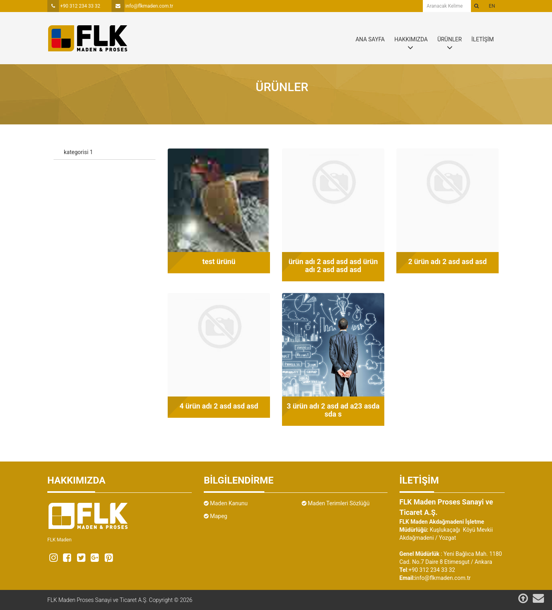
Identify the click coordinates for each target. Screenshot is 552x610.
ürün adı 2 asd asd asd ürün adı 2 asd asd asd (333, 266)
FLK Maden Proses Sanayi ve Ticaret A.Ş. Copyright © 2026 (120, 600)
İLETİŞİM (482, 39)
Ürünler (282, 87)
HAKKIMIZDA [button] (411, 39)
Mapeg (215, 516)
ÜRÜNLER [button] (449, 39)
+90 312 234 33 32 (73, 6)
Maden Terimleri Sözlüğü (335, 503)
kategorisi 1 (78, 152)
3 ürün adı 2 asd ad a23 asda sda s (333, 410)
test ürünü (218, 262)
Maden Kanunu (226, 503)
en (492, 6)
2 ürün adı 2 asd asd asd (447, 262)
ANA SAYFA (370, 39)
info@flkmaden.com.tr (142, 6)
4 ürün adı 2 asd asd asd (218, 406)
